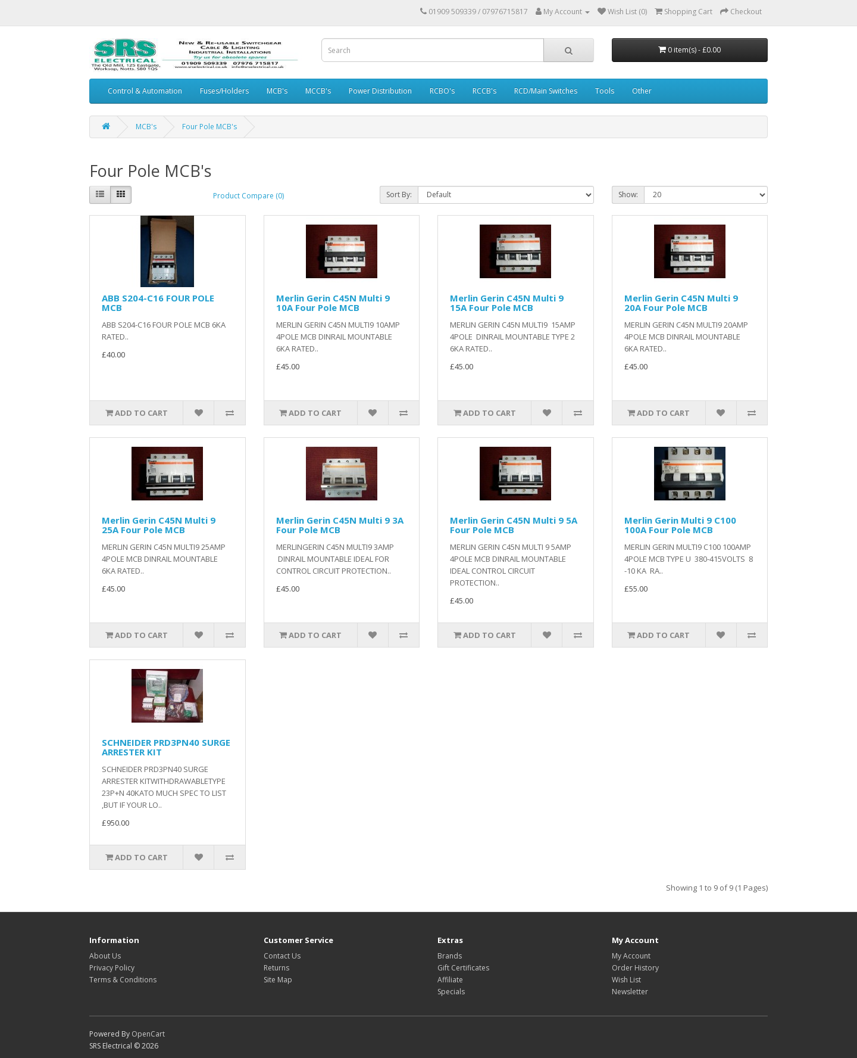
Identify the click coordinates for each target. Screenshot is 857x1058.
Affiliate (450, 980)
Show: (628, 194)
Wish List (626, 980)
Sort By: (399, 194)
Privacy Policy (112, 968)
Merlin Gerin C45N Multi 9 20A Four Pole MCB (681, 303)
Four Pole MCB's (209, 127)
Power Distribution (380, 91)
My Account (631, 956)
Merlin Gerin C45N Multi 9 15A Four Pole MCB (507, 303)
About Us (105, 956)
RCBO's (442, 91)
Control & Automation (145, 91)
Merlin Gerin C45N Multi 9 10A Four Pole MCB (333, 303)
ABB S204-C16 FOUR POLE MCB (158, 303)
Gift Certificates (463, 968)
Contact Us (282, 956)
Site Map (278, 980)
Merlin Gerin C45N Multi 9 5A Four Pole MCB (513, 525)
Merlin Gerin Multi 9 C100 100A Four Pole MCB (680, 525)
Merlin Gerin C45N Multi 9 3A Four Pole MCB (340, 525)
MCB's (277, 91)
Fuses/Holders (224, 91)
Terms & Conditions (123, 980)
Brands (449, 956)
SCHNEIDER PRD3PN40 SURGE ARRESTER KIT (166, 747)
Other (642, 91)
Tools (604, 91)
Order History (635, 968)
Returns (276, 968)
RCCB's (484, 91)
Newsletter (630, 992)
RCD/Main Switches (545, 91)
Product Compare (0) (248, 196)
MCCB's (318, 91)
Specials (451, 992)
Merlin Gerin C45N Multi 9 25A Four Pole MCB (158, 525)
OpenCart (148, 1034)
